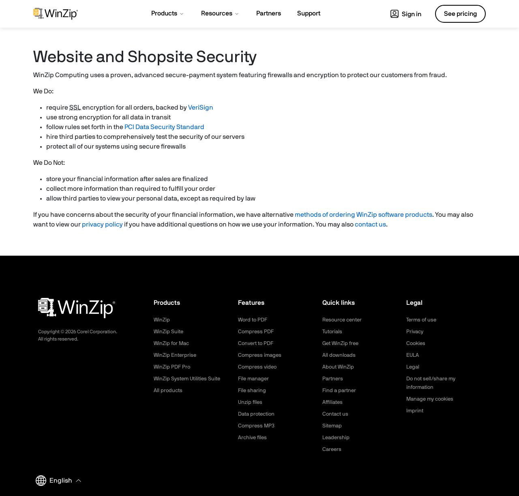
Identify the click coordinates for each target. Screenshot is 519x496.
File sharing (252, 390)
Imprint (415, 411)
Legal (413, 367)
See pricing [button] (460, 14)
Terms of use (422, 320)
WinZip (162, 320)
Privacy (415, 331)
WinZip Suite (169, 331)
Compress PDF (257, 331)
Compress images (261, 355)
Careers (332, 449)
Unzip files (251, 402)
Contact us (336, 414)
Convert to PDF (257, 343)
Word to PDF (254, 320)
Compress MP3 (257, 426)
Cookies (416, 343)
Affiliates (333, 402)
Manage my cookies (432, 399)
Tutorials (333, 331)
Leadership (336, 437)
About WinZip (339, 367)
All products (169, 390)
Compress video (258, 367)
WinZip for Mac (173, 343)
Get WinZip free (342, 343)
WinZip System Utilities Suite (189, 379)
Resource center (343, 320)
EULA (413, 355)
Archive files (253, 437)
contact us (370, 224)
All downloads (339, 355)
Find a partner (340, 390)
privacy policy (102, 224)
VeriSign (200, 107)
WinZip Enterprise (176, 355)
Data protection (258, 414)
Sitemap (332, 426)
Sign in (405, 14)
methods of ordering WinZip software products (363, 214)
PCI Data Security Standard (164, 127)
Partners (333, 379)
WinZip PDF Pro (173, 367)
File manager (254, 379)
